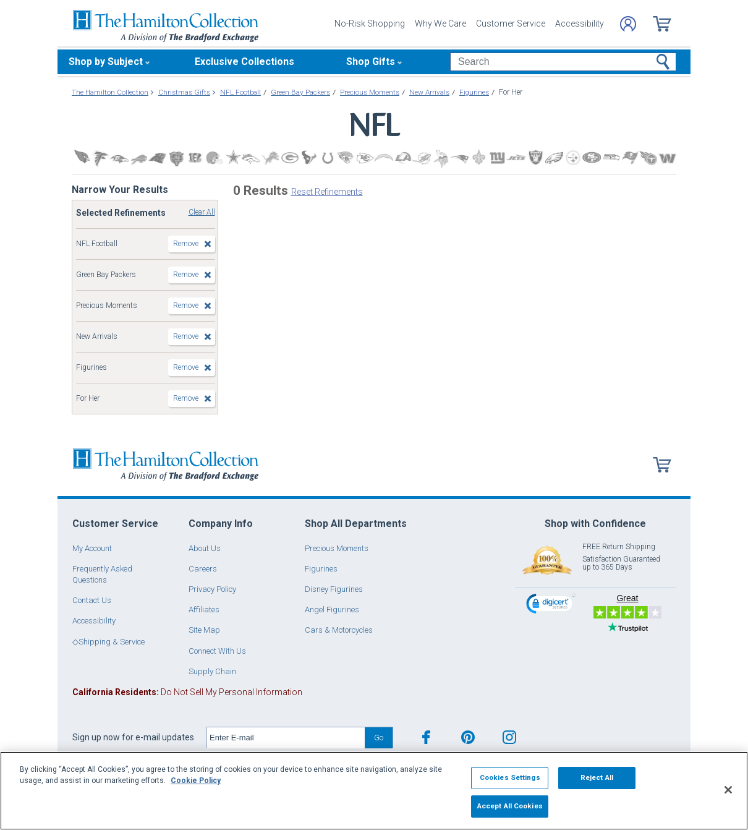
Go (378, 737)
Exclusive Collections (244, 61)
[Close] (728, 789)
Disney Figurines (334, 589)
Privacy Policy (212, 589)
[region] (374, 790)
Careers (203, 568)
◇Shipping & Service (108, 641)
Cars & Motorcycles (339, 630)
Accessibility (579, 23)
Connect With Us (217, 651)
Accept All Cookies (510, 806)
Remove (185, 243)
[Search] (563, 62)
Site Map (204, 630)
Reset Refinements (327, 192)
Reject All (596, 777)
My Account (92, 548)
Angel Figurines (332, 609)
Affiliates (204, 609)
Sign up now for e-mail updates (133, 737)
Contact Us (91, 600)
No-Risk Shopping (369, 23)
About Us (205, 548)
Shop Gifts (370, 61)
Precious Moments (336, 548)
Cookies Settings (510, 777)
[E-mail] (286, 737)
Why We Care (440, 23)
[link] (551, 605)
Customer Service (510, 23)
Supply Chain (212, 671)
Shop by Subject (106, 61)
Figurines (321, 568)
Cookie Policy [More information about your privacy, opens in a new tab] (196, 780)
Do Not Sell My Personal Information (187, 692)
